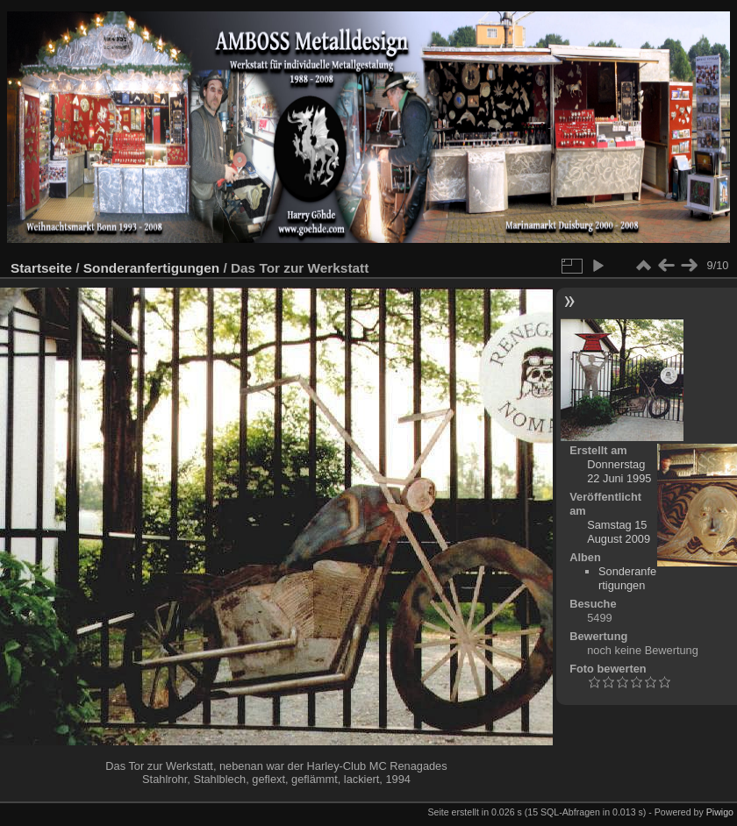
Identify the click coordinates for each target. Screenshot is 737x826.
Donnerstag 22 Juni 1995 (619, 471)
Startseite (41, 267)
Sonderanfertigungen (151, 267)
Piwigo (719, 812)
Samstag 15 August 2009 (618, 531)
